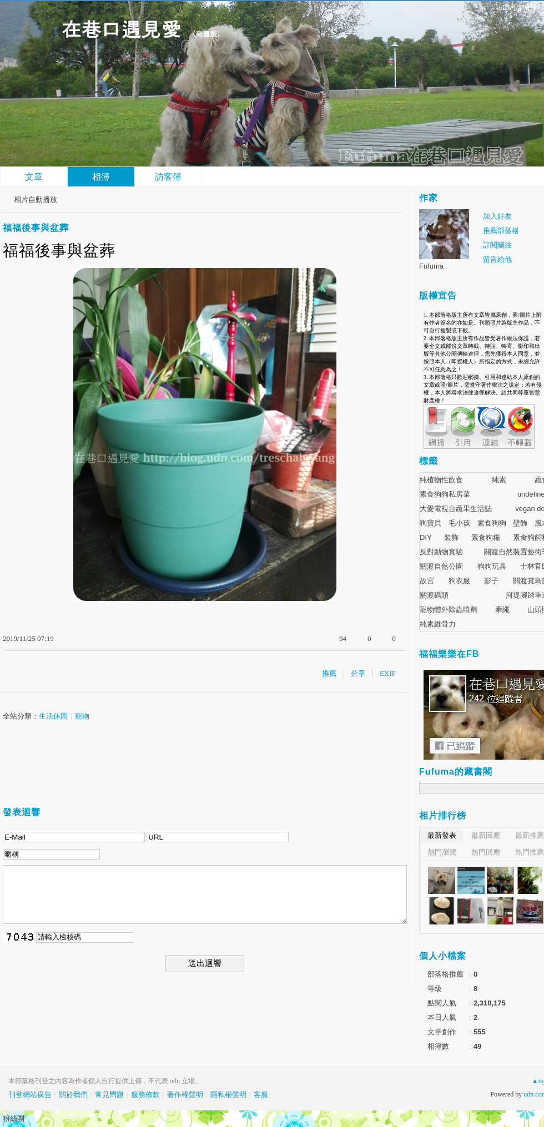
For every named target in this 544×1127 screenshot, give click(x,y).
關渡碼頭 (434, 595)
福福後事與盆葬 (36, 228)
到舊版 (206, 33)
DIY (426, 537)
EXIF (388, 673)
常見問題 (109, 1094)
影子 (491, 581)
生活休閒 (53, 716)
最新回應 (485, 835)
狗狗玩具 (491, 566)
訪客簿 (168, 176)
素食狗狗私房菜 (445, 494)
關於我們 (73, 1094)
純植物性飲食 (441, 480)
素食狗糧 (485, 537)
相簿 (101, 176)
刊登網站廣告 (30, 1094)
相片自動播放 (35, 199)
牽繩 (502, 609)
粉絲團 (13, 1118)
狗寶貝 (430, 523)
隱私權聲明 (228, 1094)
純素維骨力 (438, 624)
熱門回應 (485, 852)
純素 (499, 480)
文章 (34, 176)
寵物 (82, 716)
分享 (358, 673)
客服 (261, 1094)
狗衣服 (459, 581)
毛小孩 (459, 523)
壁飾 (520, 523)
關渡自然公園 (441, 566)
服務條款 (145, 1094)
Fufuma (431, 266)
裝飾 (451, 537)
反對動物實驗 (441, 552)
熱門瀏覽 (441, 852)
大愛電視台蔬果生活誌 (456, 508)
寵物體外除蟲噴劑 (448, 609)
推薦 (329, 673)
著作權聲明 (185, 1094)
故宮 (427, 581)
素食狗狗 (491, 523)
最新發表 (441, 835)
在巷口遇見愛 (121, 28)
